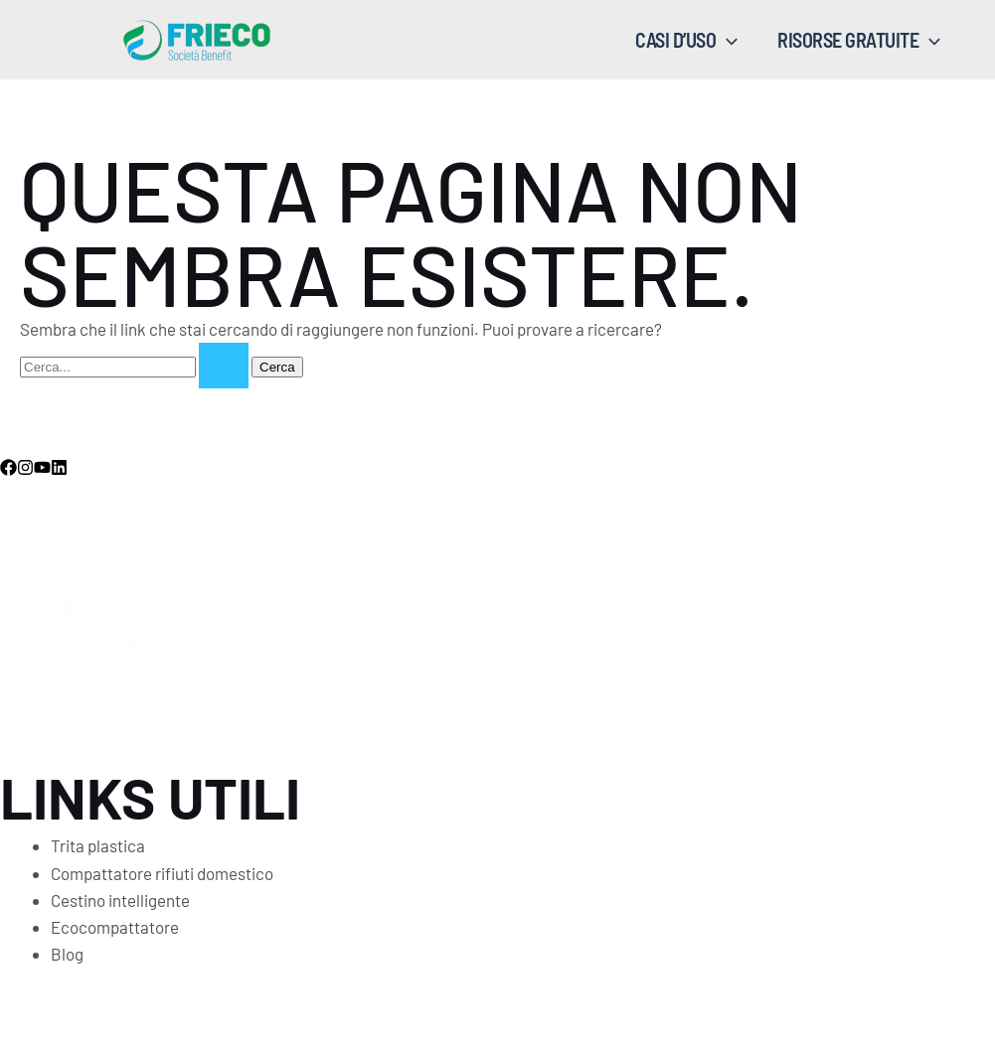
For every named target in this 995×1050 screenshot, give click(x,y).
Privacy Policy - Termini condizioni (314, 1006)
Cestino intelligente (120, 900)
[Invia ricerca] (224, 365)
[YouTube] (42, 467)
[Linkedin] (59, 467)
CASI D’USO (686, 39)
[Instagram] (25, 467)
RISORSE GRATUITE (858, 39)
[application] (727, 39)
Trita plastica (98, 845)
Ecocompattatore (115, 927)
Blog (67, 954)
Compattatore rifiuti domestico (162, 873)
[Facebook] (8, 467)
